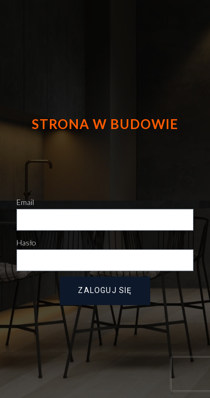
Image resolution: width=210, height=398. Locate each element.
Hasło (26, 242)
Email (25, 202)
